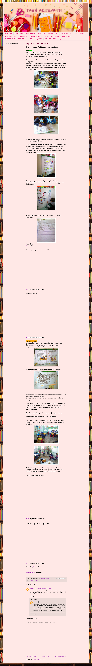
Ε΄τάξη (75, 33)
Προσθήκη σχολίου (32, 618)
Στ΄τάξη (81, 33)
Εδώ (27, 246)
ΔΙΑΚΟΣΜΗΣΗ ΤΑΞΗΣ (36, 36)
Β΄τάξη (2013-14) (55, 36)
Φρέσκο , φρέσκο (19, 33)
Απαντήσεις (34, 599)
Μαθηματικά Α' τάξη (53, 33)
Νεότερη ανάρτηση (31, 656)
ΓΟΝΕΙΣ (46, 36)
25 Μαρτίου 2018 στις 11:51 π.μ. (48, 602)
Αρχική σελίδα (8, 33)
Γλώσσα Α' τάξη (30, 33)
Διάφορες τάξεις (66, 36)
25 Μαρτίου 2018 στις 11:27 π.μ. (43, 588)
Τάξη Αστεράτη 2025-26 (36, 39)
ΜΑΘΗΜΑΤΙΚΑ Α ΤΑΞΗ (11, 36)
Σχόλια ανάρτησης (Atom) (39, 659)
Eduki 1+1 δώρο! (57, 39)
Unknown (32, 588)
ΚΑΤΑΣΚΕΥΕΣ (23, 36)
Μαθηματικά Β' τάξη (66, 33)
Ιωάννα (35, 602)
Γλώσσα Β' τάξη (41, 33)
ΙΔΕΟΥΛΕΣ (48, 39)
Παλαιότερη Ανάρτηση (60, 656)
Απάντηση (32, 596)
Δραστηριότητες (30, 572)
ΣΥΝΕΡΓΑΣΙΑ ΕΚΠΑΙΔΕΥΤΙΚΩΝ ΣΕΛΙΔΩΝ (16, 39)
